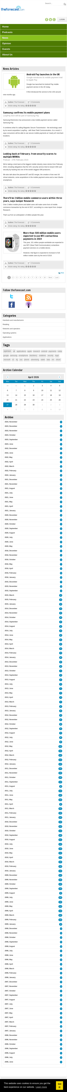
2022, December (11, 448)
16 (60, 595)
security (50, 355)
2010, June (9, 849)
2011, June (9, 795)
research (36, 351)
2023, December (11, 426)
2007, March (9, 1022)
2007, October (10, 991)
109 (60, 773)
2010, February (10, 866)
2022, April (9, 462)
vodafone (42, 355)
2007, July (9, 1004)
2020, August (10, 533)
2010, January (10, 871)
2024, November (11, 422)
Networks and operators (11, 329)
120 (60, 795)
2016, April (9, 568)
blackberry (33, 355)
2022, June (9, 453)
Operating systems (9, 333)
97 (60, 706)
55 (60, 644)
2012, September (11, 729)
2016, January (10, 577)
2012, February (10, 760)
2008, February (10, 973)
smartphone (23, 355)
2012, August (10, 733)
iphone (26, 360)
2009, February (10, 920)
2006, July (9, 1057)
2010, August (10, 840)
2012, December (11, 715)
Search (65, 4)
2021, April (9, 506)
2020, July (9, 537)
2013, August (10, 680)
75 (60, 684)
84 (60, 657)
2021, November (11, 484)
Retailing (6, 324)
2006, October (10, 1044)
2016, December (11, 551)
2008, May (9, 960)
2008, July (9, 951)
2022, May (9, 457)
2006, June (9, 1062)
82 (60, 804)
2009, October (10, 884)
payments (52, 351)
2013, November (11, 666)
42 (60, 622)
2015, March (9, 595)
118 (60, 822)
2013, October (10, 671)
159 (60, 897)
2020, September (11, 528)
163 (60, 915)
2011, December (11, 768)
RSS (62, 273)
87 (60, 719)
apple (29, 351)
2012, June (9, 742)
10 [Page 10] (44, 277)
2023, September (11, 440)
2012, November (11, 719)
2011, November (11, 773)
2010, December (11, 822)
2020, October (10, 524)
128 (60, 849)
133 (60, 746)
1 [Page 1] (9, 277)
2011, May (9, 800)
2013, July (9, 684)
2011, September (11, 782)
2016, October (10, 560)
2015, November (11, 586)
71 (60, 671)
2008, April (9, 964)
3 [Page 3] (16, 277)
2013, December (11, 662)
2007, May (9, 1013)
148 (60, 888)
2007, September (11, 995)
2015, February (10, 599)
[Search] (54, 3)
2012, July (9, 737)
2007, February (10, 1026)
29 (60, 924)
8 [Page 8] (36, 277)
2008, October (10, 937)
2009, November (11, 880)
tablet (43, 360)
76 (60, 675)
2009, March (9, 915)
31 (60, 626)
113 (60, 760)
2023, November (11, 431)
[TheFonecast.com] (12, 9)
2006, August (10, 1053)
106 (60, 768)
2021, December (11, 479)
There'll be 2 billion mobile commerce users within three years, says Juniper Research (32, 199)
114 (60, 853)
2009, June (9, 902)
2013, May (9, 693)
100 (60, 751)
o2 (13, 360)
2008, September (11, 942)
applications (21, 351)
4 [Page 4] (20, 277)
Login (62, 19)
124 (60, 791)
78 (60, 653)
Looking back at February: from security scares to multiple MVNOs (29, 155)
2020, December (11, 515)
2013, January (10, 711)
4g (17, 360)
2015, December (11, 582)
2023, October (10, 435)
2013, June (9, 688)
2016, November (11, 555)
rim (53, 360)
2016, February (10, 573)
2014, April (9, 644)
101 (60, 808)
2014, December (11, 608)
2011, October (10, 777)
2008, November (11, 933)
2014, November (11, 613)
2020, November (11, 520)
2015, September (11, 591)
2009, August (10, 893)
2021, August (10, 488)
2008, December (11, 928)
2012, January (10, 764)
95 (60, 711)
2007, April (9, 1017)
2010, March (9, 862)
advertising (35, 360)
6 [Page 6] (28, 277)
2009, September (11, 888)
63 (60, 648)
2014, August (10, 626)
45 (60, 613)
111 (60, 840)
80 (60, 742)
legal (57, 355)
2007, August (10, 1000)
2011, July (9, 791)
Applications (7, 337)
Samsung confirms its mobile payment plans (26, 112)
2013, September (11, 675)
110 (60, 755)
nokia (60, 351)
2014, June (9, 635)
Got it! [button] (59, 1085)
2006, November (11, 1040)
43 (60, 631)
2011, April (9, 804)
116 (60, 817)
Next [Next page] (50, 277)
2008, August (10, 946)
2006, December (11, 1035)
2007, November (11, 986)
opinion (7, 351)
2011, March (9, 808)
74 (60, 697)
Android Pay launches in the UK (43, 74)
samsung (13, 355)
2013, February (10, 706)
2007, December (11, 982)
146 (60, 880)
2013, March (9, 702)
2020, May (9, 546)
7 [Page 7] (32, 277)
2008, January (10, 977)
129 (60, 764)
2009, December (11, 875)
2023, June (9, 444)
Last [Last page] (56, 277)
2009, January (10, 924)
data (48, 360)
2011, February (10, 813)
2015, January (10, 604)
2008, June (9, 955)
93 (60, 893)
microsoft (7, 360)
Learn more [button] (41, 1087)
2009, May (9, 906)
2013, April (9, 697)
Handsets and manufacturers (13, 320)
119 (60, 782)
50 (60, 635)
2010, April (9, 857)
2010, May (9, 853)
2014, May (9, 640)
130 (60, 777)
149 (60, 884)
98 (60, 724)
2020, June (9, 542)
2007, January (10, 1031)
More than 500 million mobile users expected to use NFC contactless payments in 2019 (42, 236)
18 (60, 599)
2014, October (10, 617)
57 (60, 680)
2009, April (9, 911)
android (44, 351)
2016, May (9, 564)
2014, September (11, 622)
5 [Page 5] (24, 277)
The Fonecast (19, 102)
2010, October (10, 831)
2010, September (11, 835)
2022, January (10, 475)
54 (60, 617)
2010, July (9, 844)
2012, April (9, 751)
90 (60, 786)
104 (60, 862)
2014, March (9, 648)
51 (60, 640)
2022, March (9, 466)
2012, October (10, 724)
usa (21, 360)
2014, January (10, 657)
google (6, 355)
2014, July (9, 631)
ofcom (58, 360)
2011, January (10, 817)
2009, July (9, 897)
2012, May (9, 746)
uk (14, 351)
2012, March (9, 755)
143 (60, 871)
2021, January (10, 511)
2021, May (9, 502)
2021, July (9, 493)
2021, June (9, 497)
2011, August (10, 786)
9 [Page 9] (40, 277)
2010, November (11, 826)
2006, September (11, 1048)
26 (60, 604)
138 (60, 813)
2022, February (10, 471)
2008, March (9, 969)
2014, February (10, 653)
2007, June (9, 1008)
